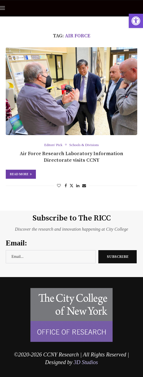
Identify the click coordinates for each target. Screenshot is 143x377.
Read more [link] (21, 174)
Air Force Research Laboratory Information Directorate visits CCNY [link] (71, 156)
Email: (16, 243)
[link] (136, 21)
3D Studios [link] (86, 362)
